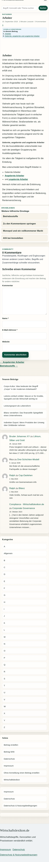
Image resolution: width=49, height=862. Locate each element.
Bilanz (22, 488)
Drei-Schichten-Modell (28, 459)
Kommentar (7, 285)
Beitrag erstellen (11, 745)
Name (5, 318)
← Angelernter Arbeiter (12, 362)
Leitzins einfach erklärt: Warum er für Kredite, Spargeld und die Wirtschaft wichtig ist (24, 397)
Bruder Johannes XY (19, 436)
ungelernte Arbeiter (18, 179)
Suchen (43, 8)
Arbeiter (8, 34)
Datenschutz (9, 759)
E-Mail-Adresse (9, 330)
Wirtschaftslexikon (12, 780)
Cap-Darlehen (26, 475)
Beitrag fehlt (9, 752)
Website (6, 342)
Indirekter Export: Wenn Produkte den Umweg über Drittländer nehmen (24, 423)
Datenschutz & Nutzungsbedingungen (20, 806)
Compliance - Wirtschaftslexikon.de (26, 504)
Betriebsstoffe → (9, 366)
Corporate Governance (23, 508)
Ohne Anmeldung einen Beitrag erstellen (21, 773)
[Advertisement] (24, 46)
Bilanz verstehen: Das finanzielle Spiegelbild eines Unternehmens (23, 414)
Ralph (12, 475)
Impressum (9, 766)
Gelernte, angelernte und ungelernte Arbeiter (22, 36)
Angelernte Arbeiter (14, 176)
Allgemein (8, 553)
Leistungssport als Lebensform (17, 406)
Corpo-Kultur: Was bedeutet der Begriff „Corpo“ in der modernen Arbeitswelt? (21, 387)
